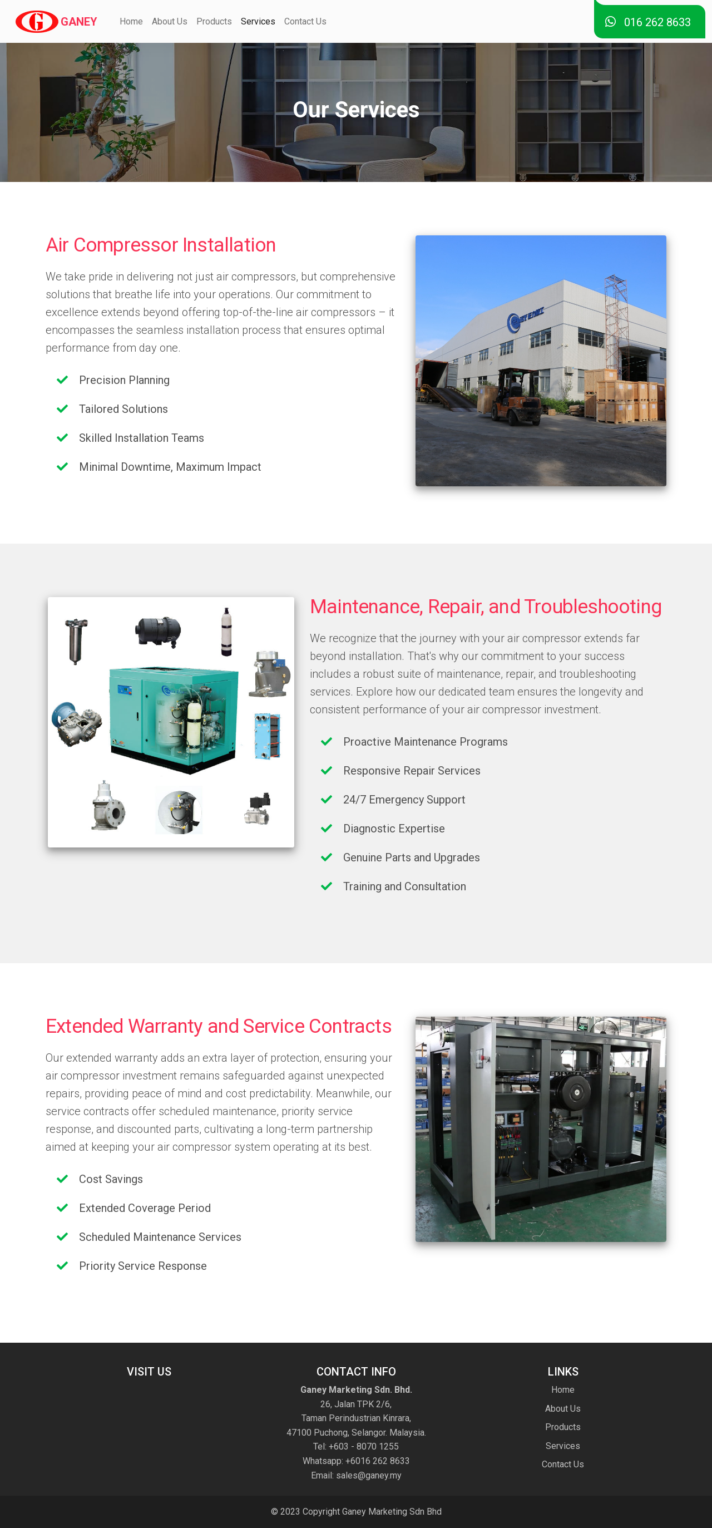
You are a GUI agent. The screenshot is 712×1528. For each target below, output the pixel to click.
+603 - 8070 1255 (364, 1446)
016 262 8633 (648, 22)
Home (131, 21)
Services (258, 21)
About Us (169, 21)
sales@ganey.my (368, 1475)
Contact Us (305, 21)
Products (214, 21)
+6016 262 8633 (376, 1461)
